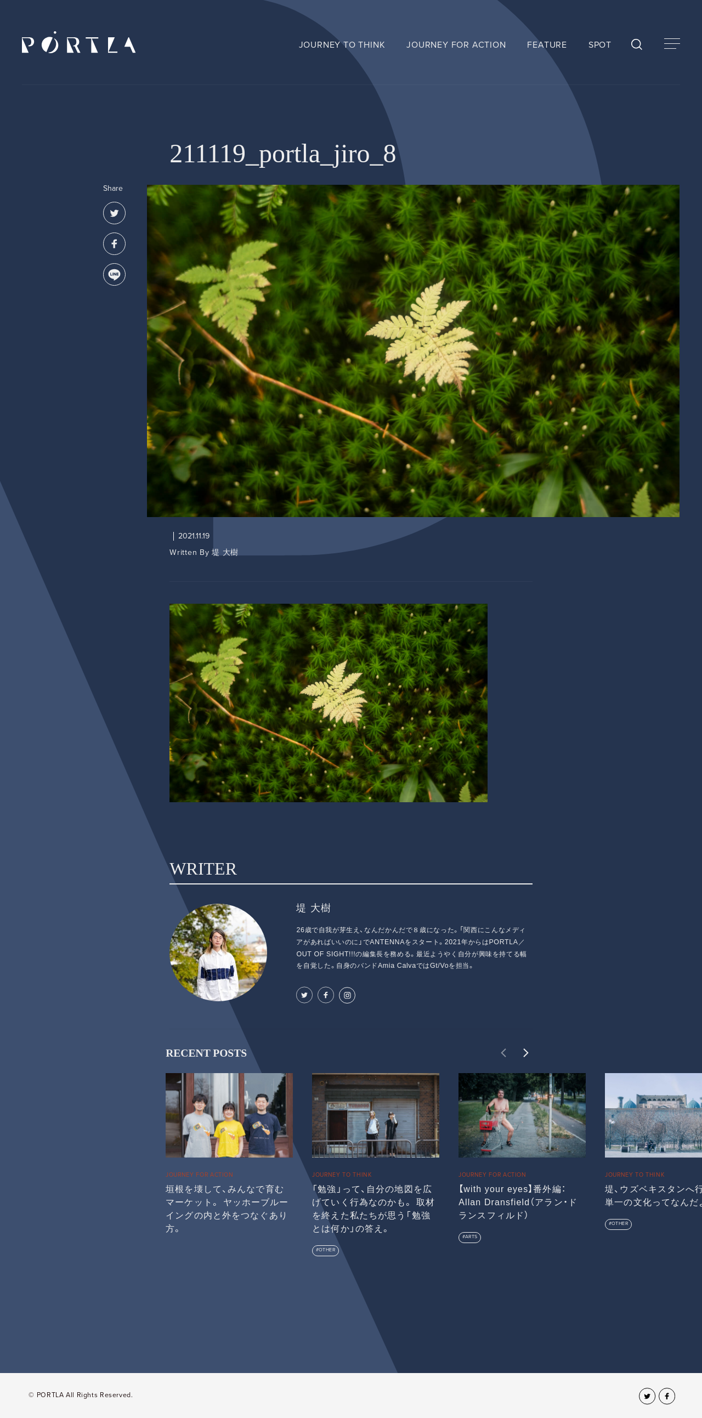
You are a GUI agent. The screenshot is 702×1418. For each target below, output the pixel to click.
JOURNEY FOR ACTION (456, 44)
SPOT (600, 44)
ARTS (471, 1237)
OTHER (327, 1250)
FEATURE (547, 44)
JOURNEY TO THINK (342, 44)
